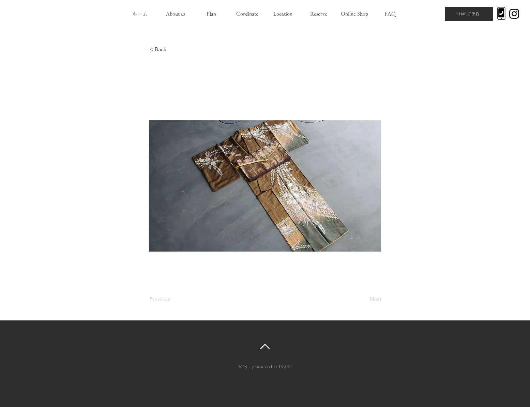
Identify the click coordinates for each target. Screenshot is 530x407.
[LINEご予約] (469, 14)
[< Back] (172, 49)
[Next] (364, 299)
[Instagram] (514, 13)
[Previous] (172, 299)
